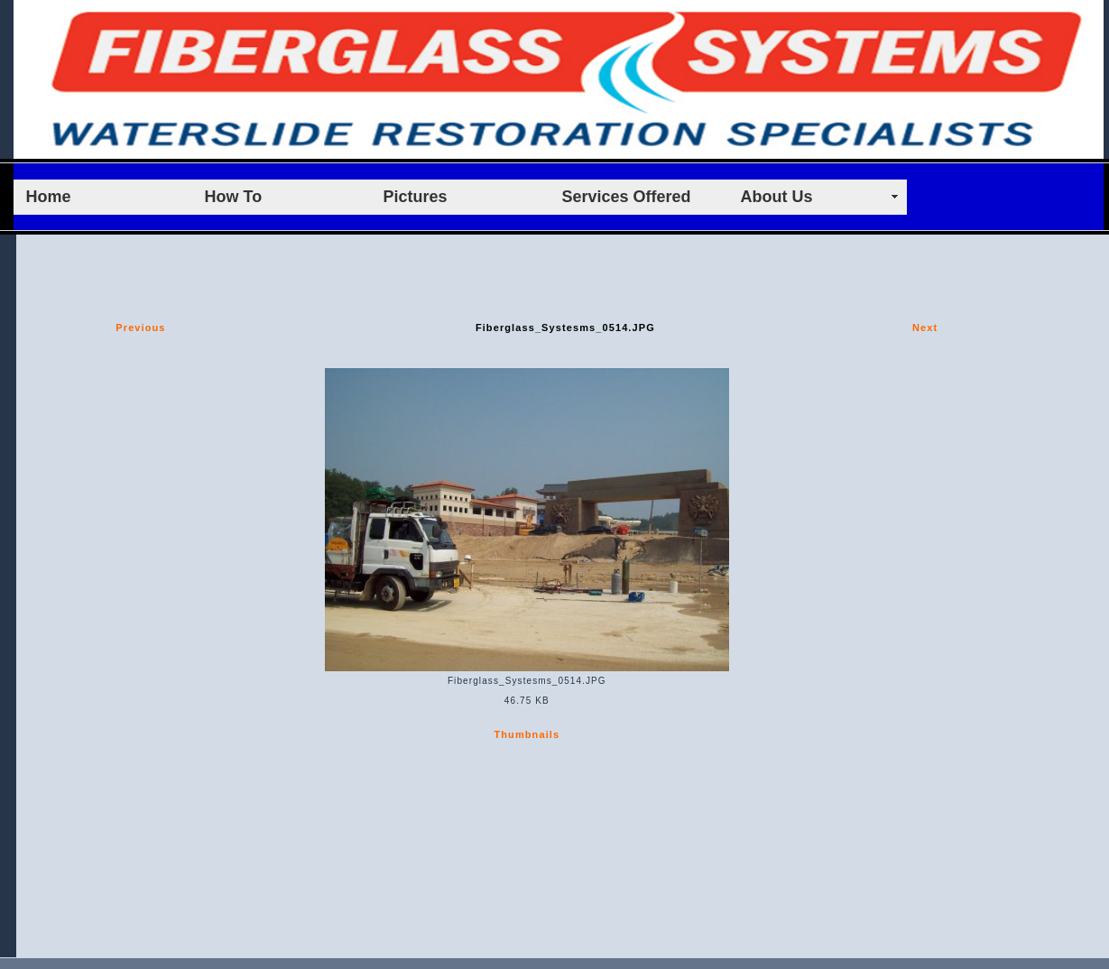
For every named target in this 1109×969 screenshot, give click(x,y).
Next (925, 327)
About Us (777, 197)
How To (234, 197)
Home (48, 197)
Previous (140, 327)
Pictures (416, 197)
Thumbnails (526, 734)
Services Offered (626, 197)
